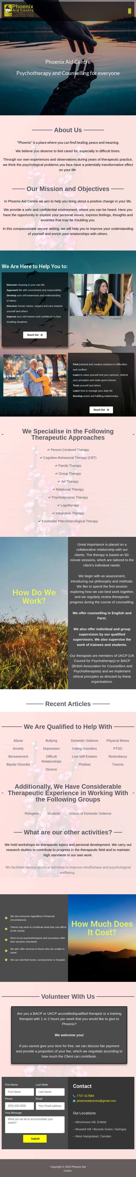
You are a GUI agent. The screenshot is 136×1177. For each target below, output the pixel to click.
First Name (11, 1084)
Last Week (42, 1084)
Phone (9, 1099)
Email (39, 1099)
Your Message (13, 1113)
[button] (129, 11)
